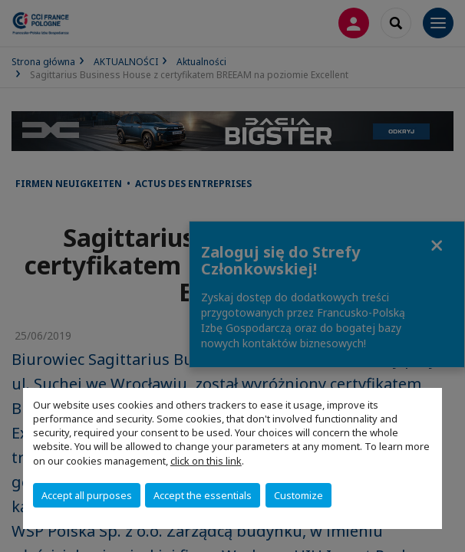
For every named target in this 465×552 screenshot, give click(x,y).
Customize (298, 495)
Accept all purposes (86, 495)
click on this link (206, 461)
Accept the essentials (202, 495)
